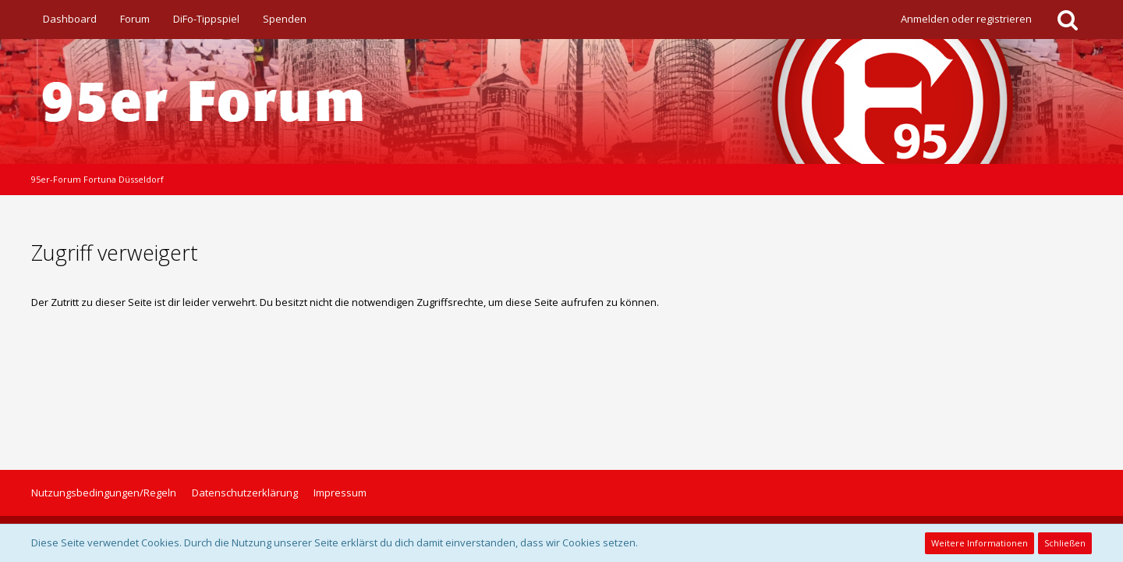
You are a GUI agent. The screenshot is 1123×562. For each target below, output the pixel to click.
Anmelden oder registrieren (966, 19)
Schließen (1065, 543)
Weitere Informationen (979, 543)
